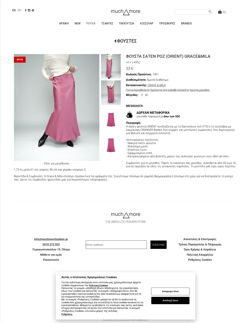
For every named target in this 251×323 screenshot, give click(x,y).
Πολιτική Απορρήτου (200, 254)
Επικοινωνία (51, 259)
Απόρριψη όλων (170, 291)
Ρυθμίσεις (67, 314)
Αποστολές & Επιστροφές (199, 239)
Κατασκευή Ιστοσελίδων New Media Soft (125, 319)
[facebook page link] (26, 10)
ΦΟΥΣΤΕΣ (127, 41)
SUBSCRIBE (158, 244)
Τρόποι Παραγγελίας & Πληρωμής (199, 244)
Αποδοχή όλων (170, 300)
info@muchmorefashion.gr (51, 239)
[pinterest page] (33, 10)
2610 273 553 (51, 244)
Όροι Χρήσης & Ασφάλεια (200, 249)
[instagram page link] (29, 10)
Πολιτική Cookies (98, 285)
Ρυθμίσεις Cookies (200, 259)
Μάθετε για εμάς (51, 254)
